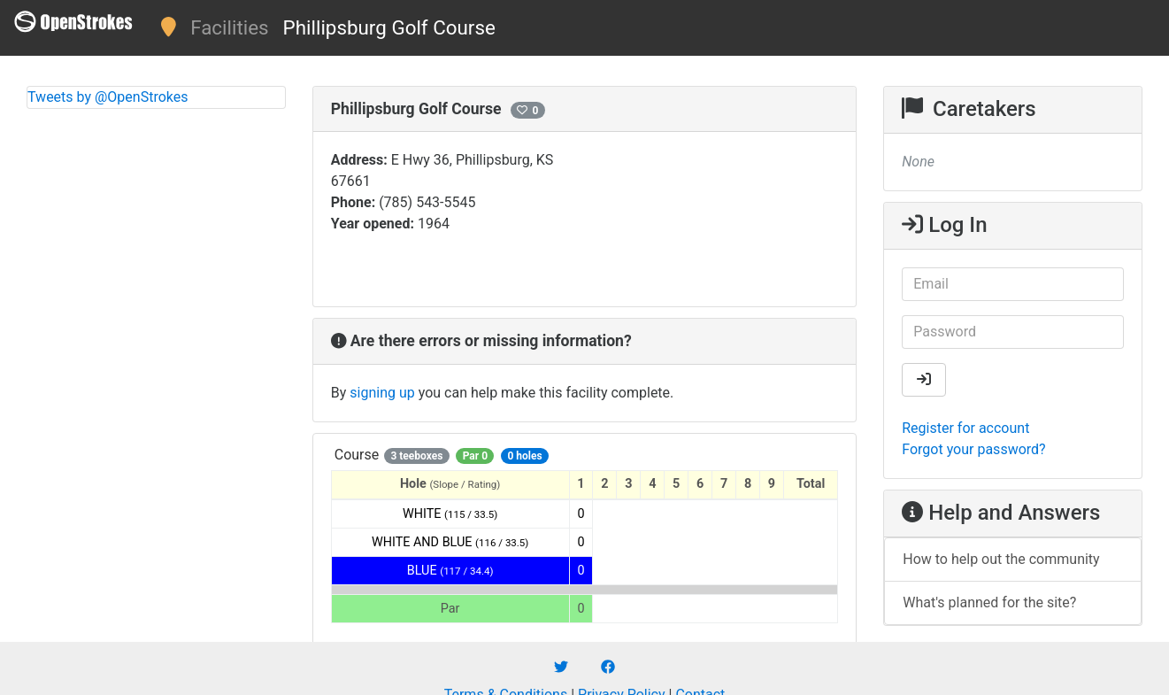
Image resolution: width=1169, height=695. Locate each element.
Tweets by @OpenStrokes (107, 97)
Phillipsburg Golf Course (389, 27)
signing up (382, 392)
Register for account (965, 428)
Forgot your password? (973, 449)
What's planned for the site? (989, 602)
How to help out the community (1001, 559)
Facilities (229, 27)
